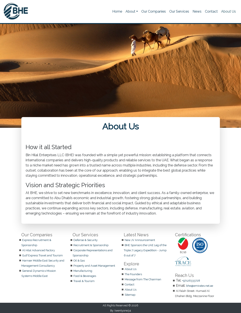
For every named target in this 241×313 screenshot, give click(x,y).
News (197, 11)
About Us (228, 11)
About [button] (130, 11)
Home (117, 11)
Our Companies (153, 11)
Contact (211, 11)
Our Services (179, 11)
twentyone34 (123, 310)
